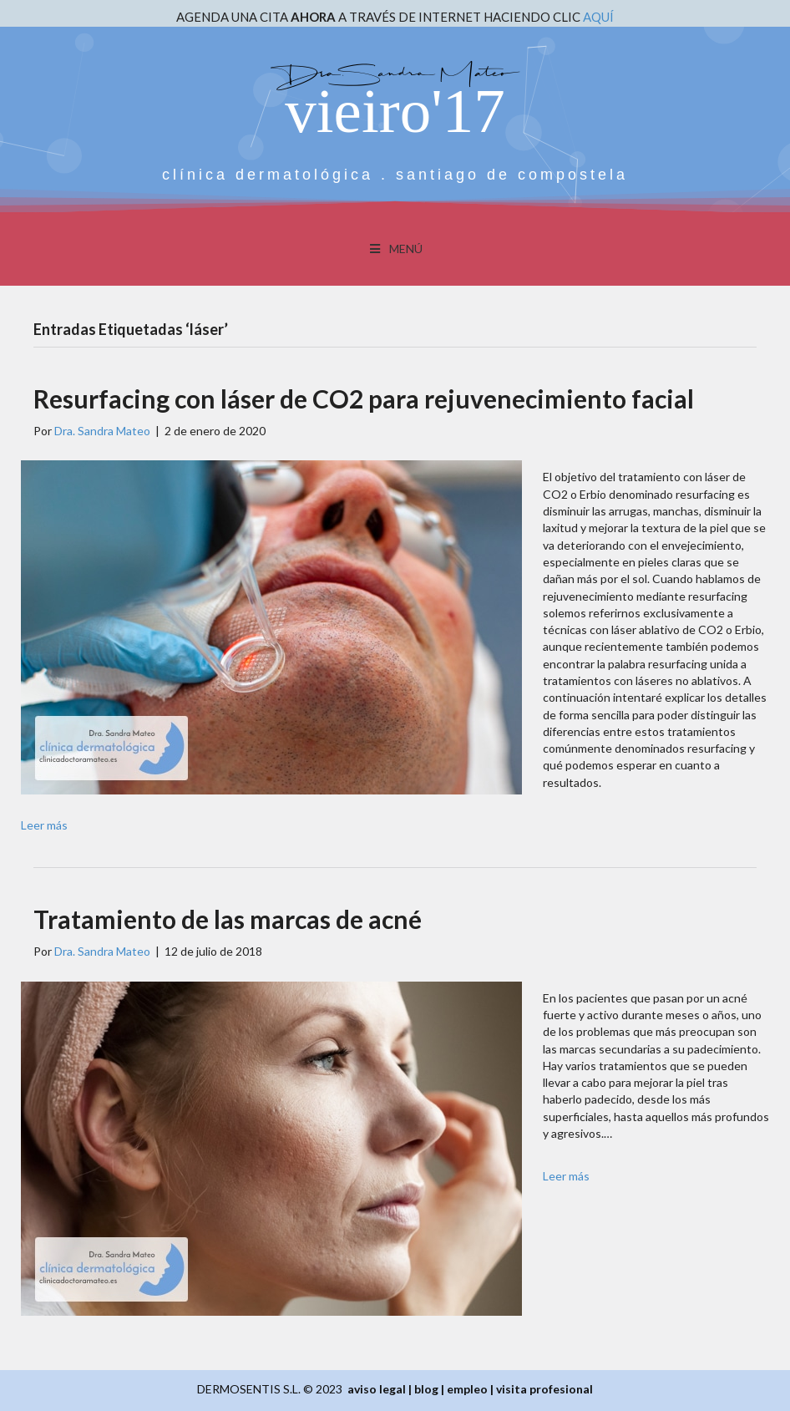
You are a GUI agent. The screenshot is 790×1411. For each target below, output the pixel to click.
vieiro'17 (394, 110)
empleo (467, 1389)
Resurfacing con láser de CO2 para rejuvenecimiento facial (363, 398)
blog (426, 1389)
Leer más (44, 825)
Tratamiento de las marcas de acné (227, 919)
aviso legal (376, 1389)
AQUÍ (598, 16)
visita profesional (544, 1389)
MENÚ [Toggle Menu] (395, 248)
